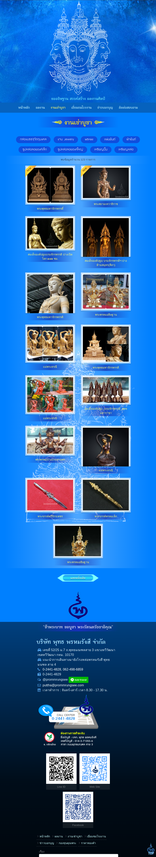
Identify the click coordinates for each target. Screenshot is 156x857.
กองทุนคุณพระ (63, 776)
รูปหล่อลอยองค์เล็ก (35, 149)
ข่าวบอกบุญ (105, 108)
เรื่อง (85, 767)
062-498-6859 (45, 678)
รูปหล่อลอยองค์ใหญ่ (70, 149)
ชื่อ (84, 780)
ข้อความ (87, 819)
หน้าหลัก (24, 108)
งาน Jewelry (66, 139)
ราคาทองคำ (18, 783)
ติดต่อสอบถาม (128, 108)
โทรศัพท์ (87, 793)
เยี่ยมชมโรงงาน (81, 108)
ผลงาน (40, 108)
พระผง (89, 139)
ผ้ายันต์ (131, 139)
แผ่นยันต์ (109, 139)
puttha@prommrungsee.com (35, 694)
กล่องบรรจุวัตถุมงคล (33, 139)
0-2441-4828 (23, 678)
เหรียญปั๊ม (100, 149)
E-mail (86, 806)
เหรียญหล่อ (125, 149)
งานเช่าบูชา (58, 108)
